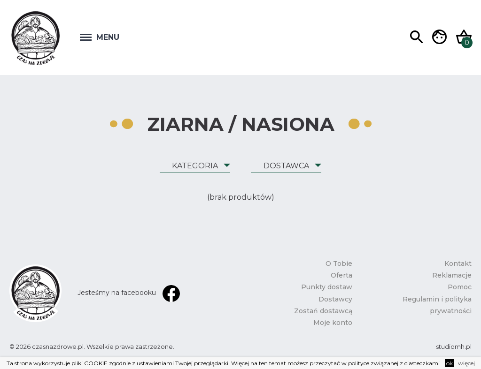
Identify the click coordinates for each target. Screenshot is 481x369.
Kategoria (195, 165)
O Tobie (339, 263)
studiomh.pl (454, 346)
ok (449, 363)
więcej (466, 363)
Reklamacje (452, 275)
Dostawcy (335, 299)
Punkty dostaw (326, 287)
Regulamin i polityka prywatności (437, 305)
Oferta (341, 275)
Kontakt (458, 263)
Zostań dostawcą (323, 311)
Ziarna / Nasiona (240, 124)
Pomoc (460, 287)
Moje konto (332, 322)
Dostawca (286, 165)
